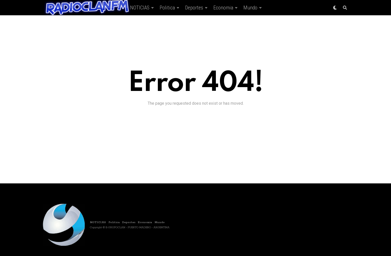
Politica (167, 8)
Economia (223, 8)
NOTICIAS (139, 8)
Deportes (194, 8)
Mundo (250, 8)
